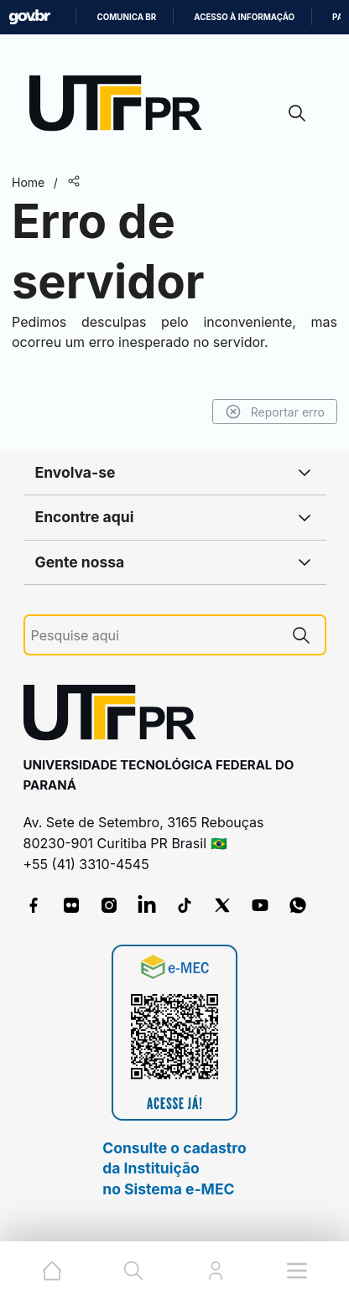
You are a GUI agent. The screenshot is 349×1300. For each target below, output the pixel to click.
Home (28, 182)
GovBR (29, 17)
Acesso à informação (244, 17)
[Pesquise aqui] (154, 636)
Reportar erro (275, 411)
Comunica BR (126, 17)
